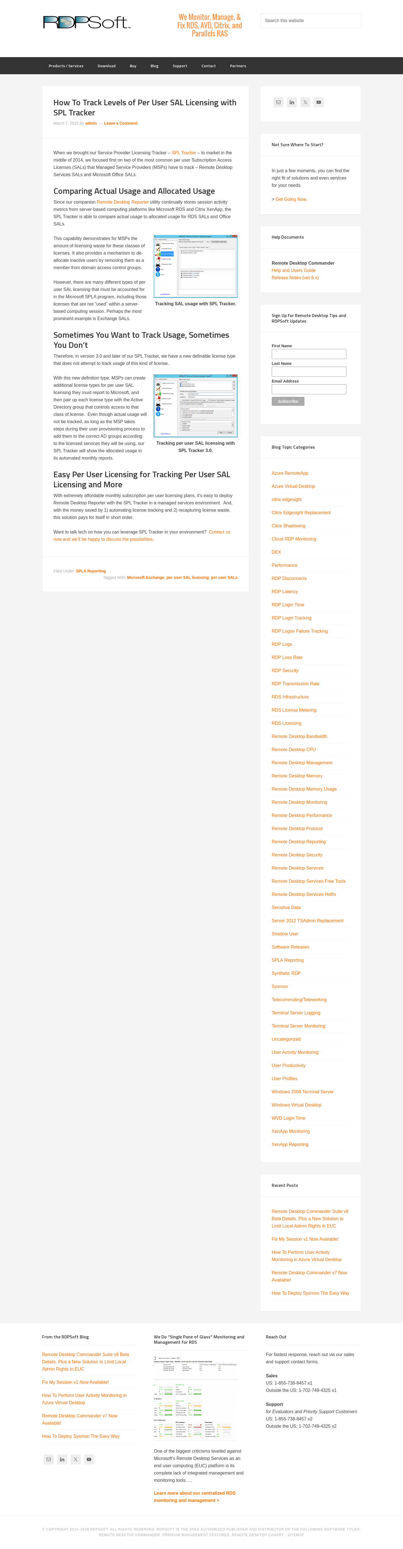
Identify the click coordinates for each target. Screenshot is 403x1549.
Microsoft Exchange (145, 577)
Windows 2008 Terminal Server (303, 1091)
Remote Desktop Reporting (299, 841)
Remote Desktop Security (297, 854)
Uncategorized (286, 1039)
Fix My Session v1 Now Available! (305, 1239)
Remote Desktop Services (298, 868)
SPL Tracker (184, 152)
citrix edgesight (287, 499)
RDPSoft (87, 22)
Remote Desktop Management (302, 762)
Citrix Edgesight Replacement (301, 512)
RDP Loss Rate (287, 657)
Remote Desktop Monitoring (299, 802)
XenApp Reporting (290, 1144)
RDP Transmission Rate (295, 683)
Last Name (282, 363)
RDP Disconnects (289, 578)
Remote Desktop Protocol (297, 828)
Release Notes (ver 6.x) (295, 277)
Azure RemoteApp (290, 473)
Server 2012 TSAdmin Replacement (307, 920)
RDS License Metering (294, 710)
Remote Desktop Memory (297, 776)
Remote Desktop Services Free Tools (309, 881)
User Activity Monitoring (295, 1052)
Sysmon (280, 986)
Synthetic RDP (286, 973)
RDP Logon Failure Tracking (300, 631)
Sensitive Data (286, 907)
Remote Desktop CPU (294, 749)
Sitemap (295, 1535)
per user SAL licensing (188, 577)
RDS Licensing (286, 723)
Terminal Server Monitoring (298, 1026)
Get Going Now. (291, 199)
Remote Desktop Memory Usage (304, 789)
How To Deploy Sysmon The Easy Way (310, 1293)
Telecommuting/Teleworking (299, 999)
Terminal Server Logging (296, 1012)
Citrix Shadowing (288, 525)
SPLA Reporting (91, 571)
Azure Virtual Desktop (293, 486)
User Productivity (289, 1065)
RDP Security (285, 670)
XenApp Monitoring (291, 1131)
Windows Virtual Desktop (297, 1105)
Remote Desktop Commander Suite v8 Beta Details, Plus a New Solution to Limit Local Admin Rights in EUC (310, 1218)
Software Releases (290, 947)
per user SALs (224, 577)
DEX (276, 552)
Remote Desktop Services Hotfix (304, 894)
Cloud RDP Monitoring (294, 539)
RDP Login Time (288, 604)
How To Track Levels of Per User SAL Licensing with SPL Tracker (144, 107)
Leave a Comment (121, 123)
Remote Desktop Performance (302, 815)
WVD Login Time (288, 1118)
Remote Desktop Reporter (123, 202)
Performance (284, 565)
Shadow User (285, 933)
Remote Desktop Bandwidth (299, 736)
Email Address (285, 381)
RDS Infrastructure (290, 697)
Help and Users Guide (294, 270)
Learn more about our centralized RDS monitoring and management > (195, 1497)
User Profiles (284, 1078)
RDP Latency (285, 591)
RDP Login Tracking (291, 618)
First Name (282, 346)
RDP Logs (282, 644)
